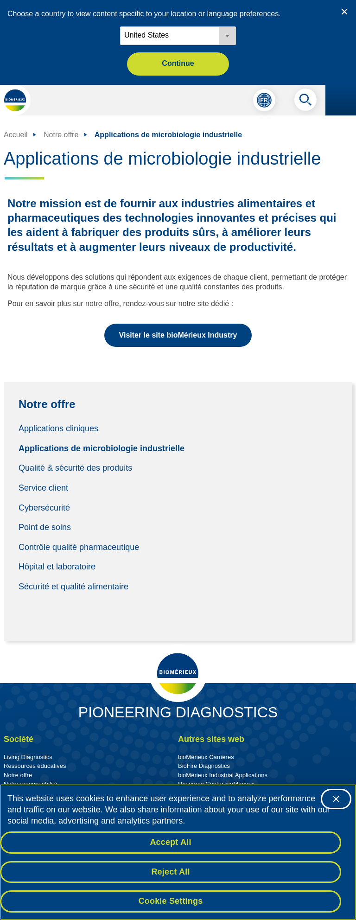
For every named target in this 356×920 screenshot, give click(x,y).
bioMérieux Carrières (206, 757)
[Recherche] (305, 102)
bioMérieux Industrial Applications (222, 775)
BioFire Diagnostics (204, 765)
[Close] (336, 799)
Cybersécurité (44, 507)
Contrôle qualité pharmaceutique (79, 546)
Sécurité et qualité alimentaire (75, 586)
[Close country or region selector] (344, 11)
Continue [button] (178, 63)
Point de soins (45, 527)
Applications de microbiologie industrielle (101, 448)
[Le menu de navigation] (340, 100)
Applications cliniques (58, 428)
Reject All (170, 871)
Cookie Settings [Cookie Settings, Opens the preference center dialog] (171, 901)
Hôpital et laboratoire (57, 566)
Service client (43, 487)
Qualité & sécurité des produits (75, 468)
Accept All (170, 842)
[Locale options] (178, 35)
